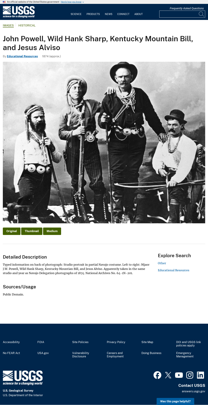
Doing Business (151, 353)
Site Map (147, 342)
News (108, 14)
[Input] (182, 14)
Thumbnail (32, 231)
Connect (123, 14)
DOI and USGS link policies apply (188, 344)
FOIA (40, 342)
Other (162, 263)
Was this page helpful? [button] (175, 401)
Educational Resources (22, 56)
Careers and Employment (115, 355)
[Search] (201, 14)
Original (11, 231)
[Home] (19, 17)
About (138, 14)
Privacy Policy (116, 342)
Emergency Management (185, 355)
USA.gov (43, 353)
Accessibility (11, 342)
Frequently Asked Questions (187, 8)
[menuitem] (76, 12)
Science (76, 14)
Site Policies (80, 342)
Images (8, 25)
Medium (52, 231)
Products (93, 14)
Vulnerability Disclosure (80, 355)
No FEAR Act (11, 353)
